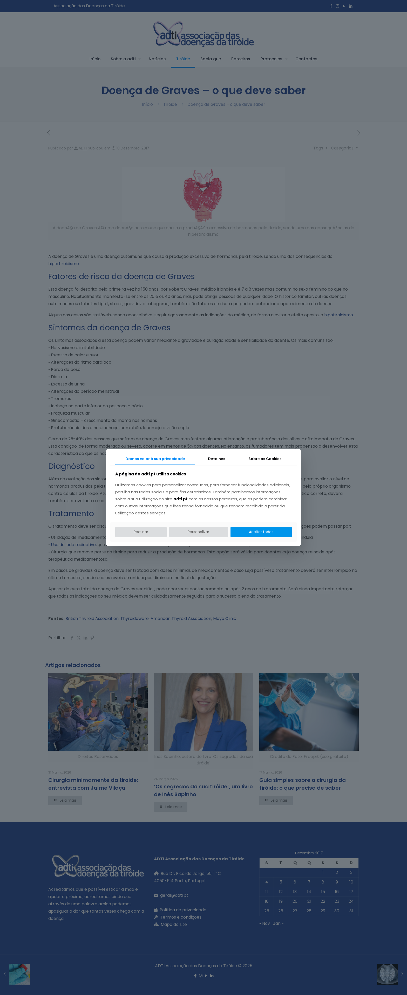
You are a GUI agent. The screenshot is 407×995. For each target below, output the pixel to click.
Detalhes (216, 458)
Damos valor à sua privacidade (155, 458)
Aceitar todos (261, 531)
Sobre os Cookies (265, 458)
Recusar (141, 531)
